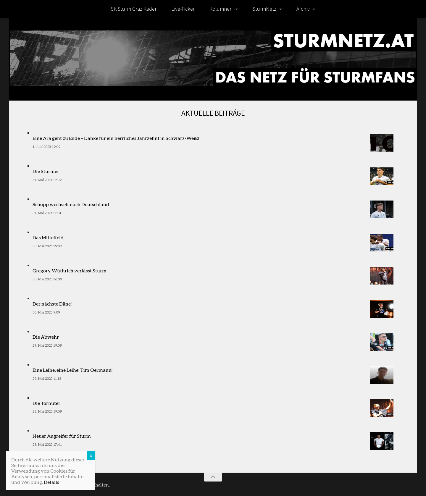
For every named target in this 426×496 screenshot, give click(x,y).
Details (51, 482)
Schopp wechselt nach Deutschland (71, 204)
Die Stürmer (46, 171)
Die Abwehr (46, 336)
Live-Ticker (183, 8)
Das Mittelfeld (48, 237)
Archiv (303, 8)
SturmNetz (264, 8)
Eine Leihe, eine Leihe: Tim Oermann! (72, 369)
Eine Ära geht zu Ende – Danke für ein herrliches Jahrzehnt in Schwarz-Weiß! (116, 138)
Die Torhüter (46, 402)
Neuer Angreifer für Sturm (62, 435)
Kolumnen (221, 8)
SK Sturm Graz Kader (133, 8)
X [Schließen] (91, 455)
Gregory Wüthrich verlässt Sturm (69, 270)
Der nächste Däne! (52, 303)
